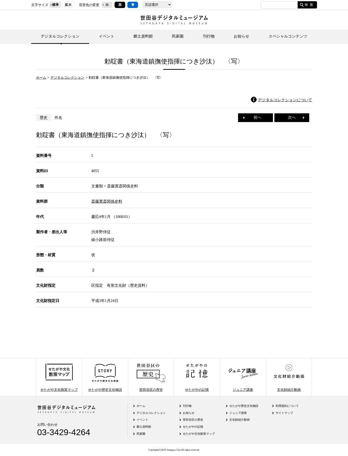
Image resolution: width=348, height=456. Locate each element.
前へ (255, 117)
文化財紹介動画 (289, 377)
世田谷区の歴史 (151, 377)
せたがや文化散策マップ (59, 377)
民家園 (178, 36)
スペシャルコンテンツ (288, 36)
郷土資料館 (143, 36)
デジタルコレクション (60, 36)
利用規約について (287, 406)
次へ (294, 117)
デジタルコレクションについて (285, 100)
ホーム (41, 77)
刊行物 (209, 36)
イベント (106, 36)
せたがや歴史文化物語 (105, 377)
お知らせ (241, 36)
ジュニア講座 (243, 377)
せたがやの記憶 (197, 377)
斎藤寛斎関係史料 (106, 201)
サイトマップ (284, 413)
